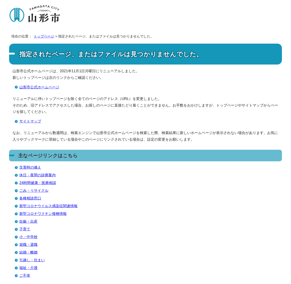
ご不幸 (24, 275)
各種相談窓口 (30, 198)
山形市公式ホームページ (39, 87)
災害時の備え (30, 167)
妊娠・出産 (28, 221)
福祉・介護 (28, 268)
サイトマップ (30, 121)
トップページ (44, 36)
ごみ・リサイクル (33, 190)
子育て (24, 229)
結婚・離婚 (28, 252)
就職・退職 (28, 245)
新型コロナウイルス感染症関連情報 (48, 206)
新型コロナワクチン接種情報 (43, 214)
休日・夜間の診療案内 (37, 175)
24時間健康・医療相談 (37, 183)
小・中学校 (28, 237)
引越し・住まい (32, 260)
